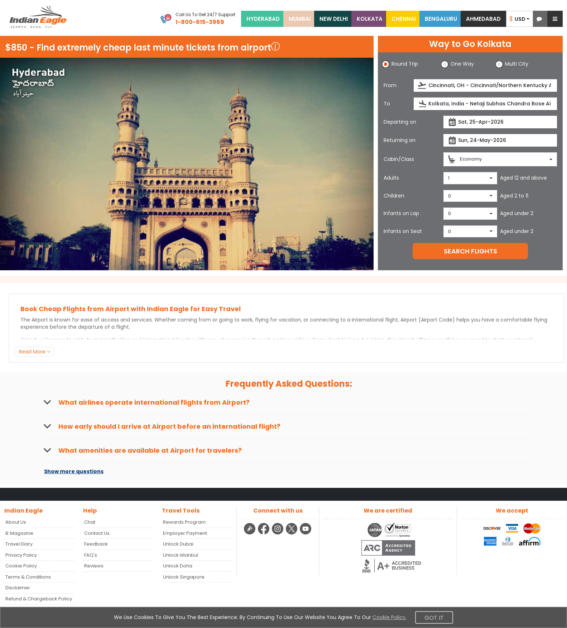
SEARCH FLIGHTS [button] (470, 251)
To (387, 103)
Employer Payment (185, 533)
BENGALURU (441, 19)
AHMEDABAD (483, 19)
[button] (539, 19)
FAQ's (90, 555)
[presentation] (422, 85)
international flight (375, 319)
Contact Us (97, 533)
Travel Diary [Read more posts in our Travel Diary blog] (19, 544)
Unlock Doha (177, 565)
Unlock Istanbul (180, 555)
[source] (485, 85)
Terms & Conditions (28, 577)
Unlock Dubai (178, 544)
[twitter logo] (292, 533)
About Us (15, 522)
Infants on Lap (401, 213)
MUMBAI (300, 19)
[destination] (485, 103)
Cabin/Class (399, 159)
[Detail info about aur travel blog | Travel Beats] (251, 533)
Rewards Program (184, 522)
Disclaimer (17, 587)
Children (394, 195)
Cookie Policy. (390, 617)
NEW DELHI (333, 19)
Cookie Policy (21, 565)
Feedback (96, 544)
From (390, 85)
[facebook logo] (265, 533)
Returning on (399, 140)
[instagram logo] (278, 533)
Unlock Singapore (184, 577)
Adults (391, 177)
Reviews (94, 565)
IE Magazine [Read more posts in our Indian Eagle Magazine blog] (19, 533)
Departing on (400, 121)
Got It (434, 618)
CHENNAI (403, 19)
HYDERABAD (263, 19)
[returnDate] (500, 140)
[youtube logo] (305, 533)
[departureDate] (500, 122)
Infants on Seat (403, 231)
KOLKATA (370, 19)
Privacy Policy (21, 555)
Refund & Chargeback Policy (38, 598)
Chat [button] (89, 522)
